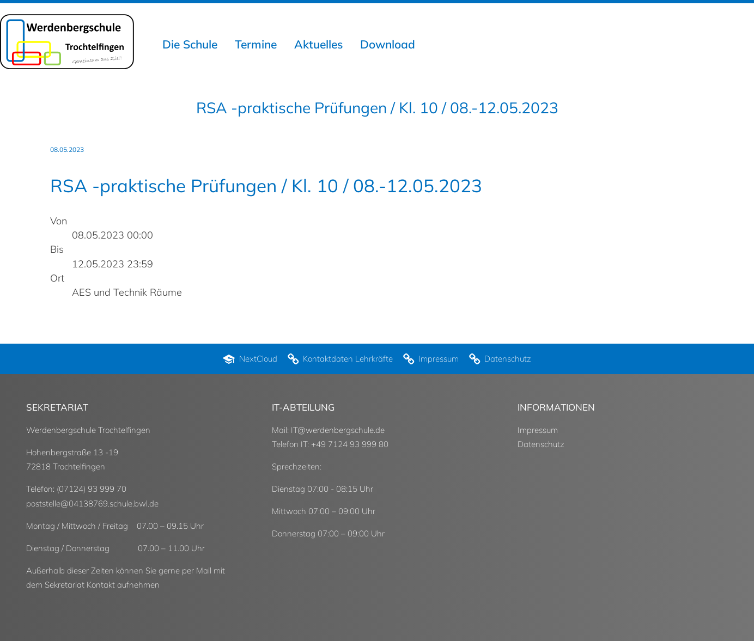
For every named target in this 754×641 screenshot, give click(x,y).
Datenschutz (541, 444)
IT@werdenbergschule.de (338, 430)
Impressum (538, 430)
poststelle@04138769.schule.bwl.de (92, 503)
